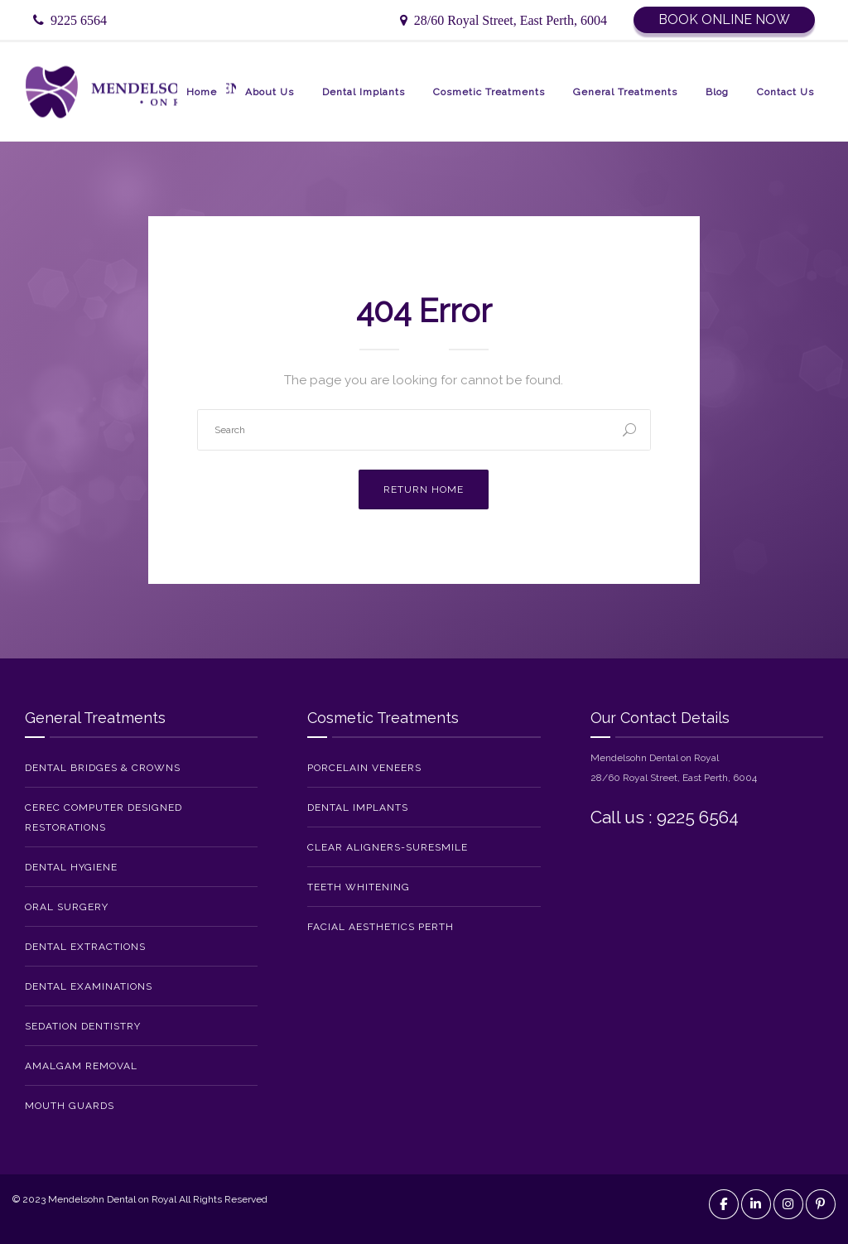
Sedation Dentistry (83, 1026)
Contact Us (785, 92)
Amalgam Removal (81, 1066)
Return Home (423, 489)
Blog (717, 92)
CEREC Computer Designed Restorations (103, 817)
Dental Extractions (85, 946)
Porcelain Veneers (364, 768)
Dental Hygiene (71, 867)
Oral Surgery (66, 907)
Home (201, 92)
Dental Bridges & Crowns (103, 768)
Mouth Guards (69, 1105)
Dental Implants (363, 92)
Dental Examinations (88, 986)
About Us (269, 92)
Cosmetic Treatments (489, 92)
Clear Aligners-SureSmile (387, 847)
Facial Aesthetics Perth (380, 927)
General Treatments (625, 92)
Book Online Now (724, 19)
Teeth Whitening (358, 887)
